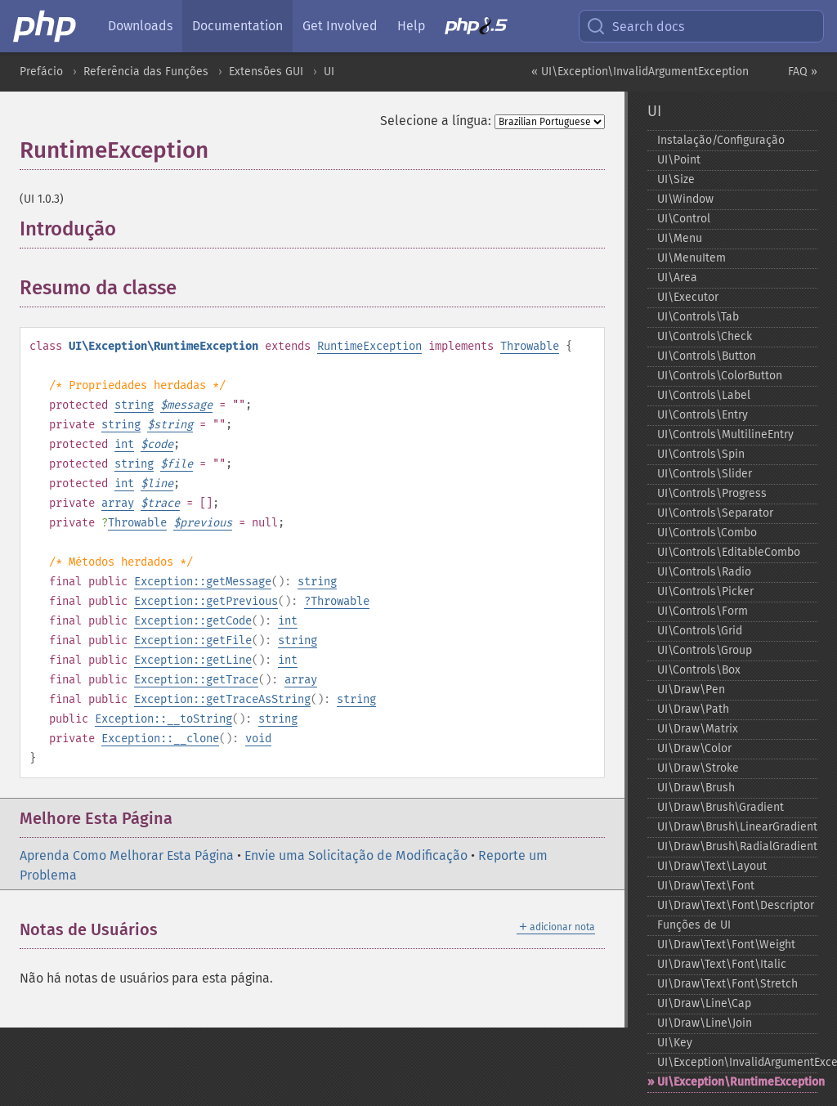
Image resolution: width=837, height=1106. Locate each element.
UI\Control (683, 219)
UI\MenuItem (691, 258)
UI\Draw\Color (694, 748)
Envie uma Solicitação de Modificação (356, 855)
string (134, 405)
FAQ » (802, 71)
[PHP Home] (45, 26)
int (124, 444)
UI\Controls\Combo (707, 533)
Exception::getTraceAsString (222, 699)
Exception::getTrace (196, 680)
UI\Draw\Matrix (697, 729)
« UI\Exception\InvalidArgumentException (640, 71)
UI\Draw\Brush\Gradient (720, 807)
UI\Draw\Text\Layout (712, 866)
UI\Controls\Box (699, 670)
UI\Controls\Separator (715, 513)
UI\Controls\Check (704, 336)
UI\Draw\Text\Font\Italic (721, 964)
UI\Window (685, 199)
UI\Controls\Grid (699, 631)
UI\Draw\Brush (696, 788)
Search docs (635, 26)
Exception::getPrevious (206, 601)
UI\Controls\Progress (712, 493)
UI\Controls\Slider (704, 474)
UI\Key (674, 1043)
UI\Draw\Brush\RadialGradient (737, 846)
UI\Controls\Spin (701, 454)
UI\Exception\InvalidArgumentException (737, 1062)
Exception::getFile (193, 640)
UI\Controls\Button (706, 356)
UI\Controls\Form (702, 611)
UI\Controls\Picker (705, 591)
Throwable (529, 346)
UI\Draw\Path (693, 709)
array (117, 503)
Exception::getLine (193, 660)
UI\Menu (679, 238)
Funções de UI (694, 925)
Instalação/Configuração (721, 140)
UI (329, 71)
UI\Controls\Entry (702, 415)
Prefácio (41, 71)
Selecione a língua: (435, 120)
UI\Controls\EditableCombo (728, 552)
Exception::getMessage (202, 582)
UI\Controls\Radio (704, 572)
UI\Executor (687, 297)
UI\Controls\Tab (698, 317)
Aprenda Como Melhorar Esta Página (127, 855)
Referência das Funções (145, 71)
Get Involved (340, 26)
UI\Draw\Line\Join (704, 1023)
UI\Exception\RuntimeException (737, 1082)
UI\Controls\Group (704, 650)
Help (411, 26)
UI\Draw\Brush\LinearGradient (737, 827)
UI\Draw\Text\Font (705, 886)
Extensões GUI (266, 71)
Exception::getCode (193, 621)
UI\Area (677, 277)
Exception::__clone (160, 739)
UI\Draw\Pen (691, 689)
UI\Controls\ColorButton (719, 376)
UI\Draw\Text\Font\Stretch (727, 984)
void (258, 739)
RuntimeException (369, 346)
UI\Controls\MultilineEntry (725, 434)
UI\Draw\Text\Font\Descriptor (735, 905)
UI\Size (676, 179)
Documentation (237, 26)
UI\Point (678, 160)
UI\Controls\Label (703, 395)
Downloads (140, 26)
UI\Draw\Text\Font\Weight (726, 945)
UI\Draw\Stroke (698, 768)
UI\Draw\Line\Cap (704, 1003)
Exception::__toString (163, 719)
